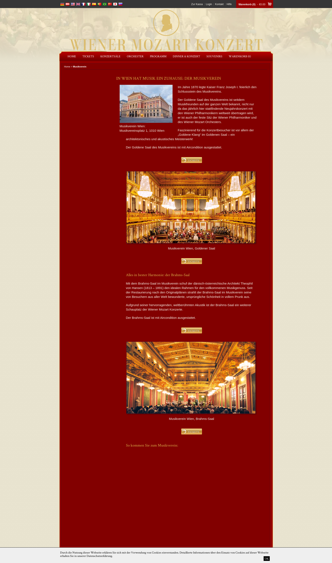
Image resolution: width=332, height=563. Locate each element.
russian (120, 4)
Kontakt (219, 4)
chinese (110, 4)
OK (267, 558)
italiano (89, 4)
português (99, 4)
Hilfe (229, 4)
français (83, 4)
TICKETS (193, 160)
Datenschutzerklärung (99, 556)
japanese (115, 4)
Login (209, 4)
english (73, 4)
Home (67, 66)
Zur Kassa (197, 4)
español (94, 4)
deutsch (62, 4)
